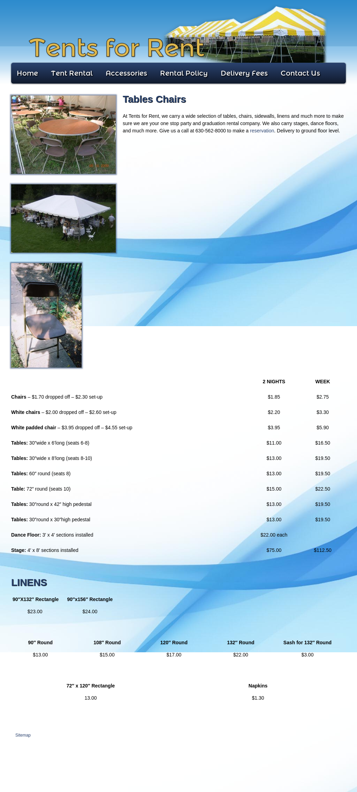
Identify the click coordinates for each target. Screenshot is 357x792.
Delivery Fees (244, 73)
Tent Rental (72, 73)
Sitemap (23, 735)
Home (27, 73)
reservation (262, 130)
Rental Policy (184, 73)
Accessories (126, 73)
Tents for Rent (116, 48)
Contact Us (300, 73)
